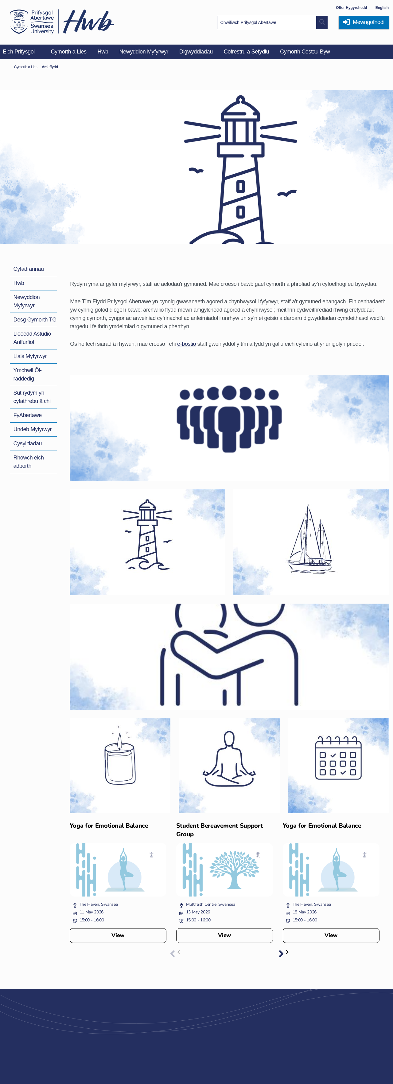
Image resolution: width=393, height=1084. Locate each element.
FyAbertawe (28, 415)
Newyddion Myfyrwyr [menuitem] (144, 52)
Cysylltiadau (28, 443)
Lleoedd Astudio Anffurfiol (32, 338)
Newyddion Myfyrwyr (27, 301)
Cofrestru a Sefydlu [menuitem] (246, 52)
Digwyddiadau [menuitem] (196, 52)
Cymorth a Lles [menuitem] (69, 52)
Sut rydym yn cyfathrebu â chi (32, 397)
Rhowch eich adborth (29, 462)
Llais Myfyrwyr (30, 356)
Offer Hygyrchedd (351, 8)
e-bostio (186, 344)
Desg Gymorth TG (35, 320)
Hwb (19, 283)
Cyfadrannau (29, 269)
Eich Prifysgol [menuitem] (19, 52)
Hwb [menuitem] (103, 52)
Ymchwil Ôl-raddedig (28, 374)
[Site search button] (322, 22)
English (382, 8)
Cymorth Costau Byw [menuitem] (305, 52)
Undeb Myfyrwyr (33, 429)
